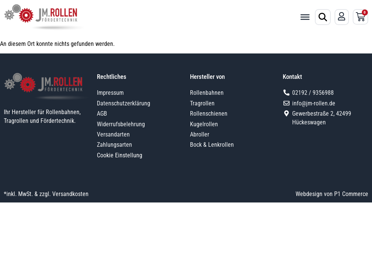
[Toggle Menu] (305, 17)
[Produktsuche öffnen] (323, 17)
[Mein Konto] (342, 16)
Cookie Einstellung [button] (119, 155)
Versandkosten (70, 194)
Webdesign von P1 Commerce (332, 194)
